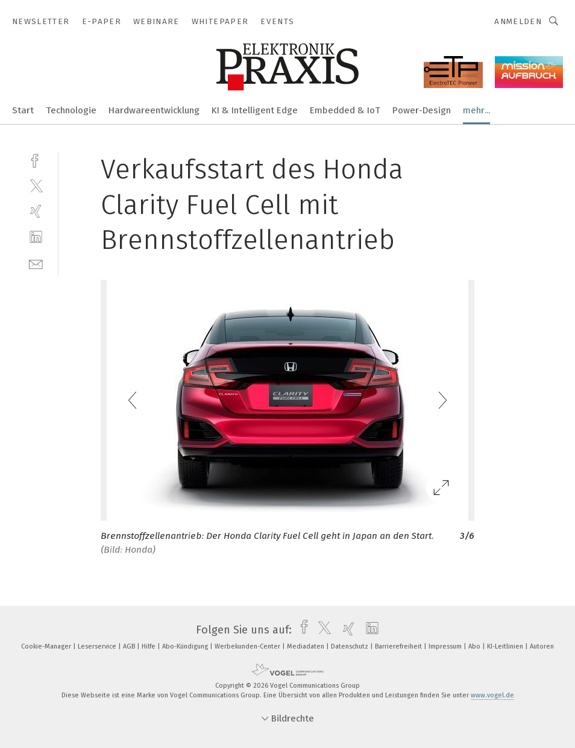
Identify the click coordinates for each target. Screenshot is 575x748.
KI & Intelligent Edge (255, 110)
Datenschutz (350, 646)
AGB (130, 646)
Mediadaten (306, 646)
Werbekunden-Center (248, 646)
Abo (475, 646)
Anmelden (518, 21)
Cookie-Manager (47, 646)
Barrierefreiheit (399, 646)
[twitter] (35, 185)
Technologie (71, 110)
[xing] (35, 211)
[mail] (35, 263)
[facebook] (35, 159)
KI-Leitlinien (506, 646)
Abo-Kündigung (186, 646)
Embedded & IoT (345, 110)
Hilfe (149, 646)
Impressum (446, 646)
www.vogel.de (492, 695)
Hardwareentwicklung (154, 110)
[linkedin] (35, 237)
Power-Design (421, 110)
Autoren (542, 646)
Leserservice (98, 646)
